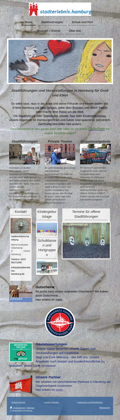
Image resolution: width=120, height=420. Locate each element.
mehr (59, 389)
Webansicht (104, 407)
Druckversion (18, 408)
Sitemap (30, 408)
